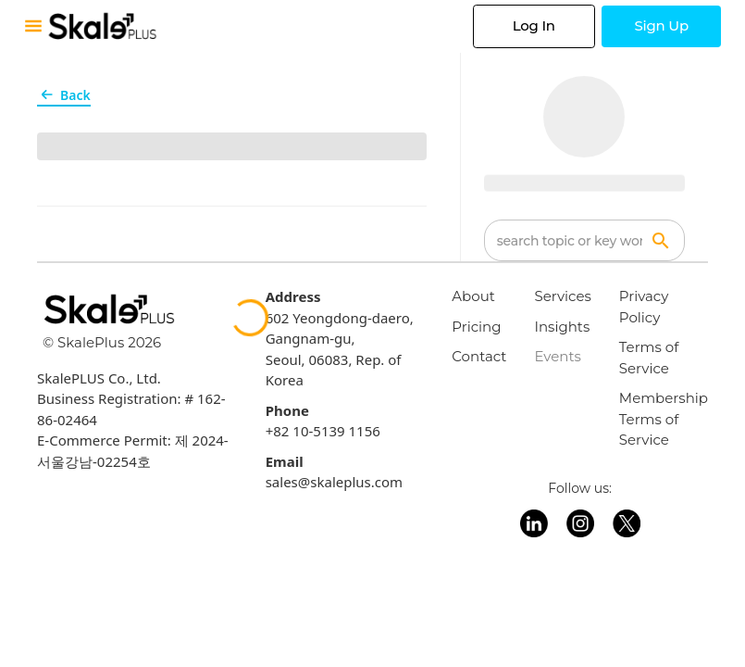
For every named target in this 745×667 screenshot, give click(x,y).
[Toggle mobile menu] (33, 26)
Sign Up (661, 25)
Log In (534, 25)
